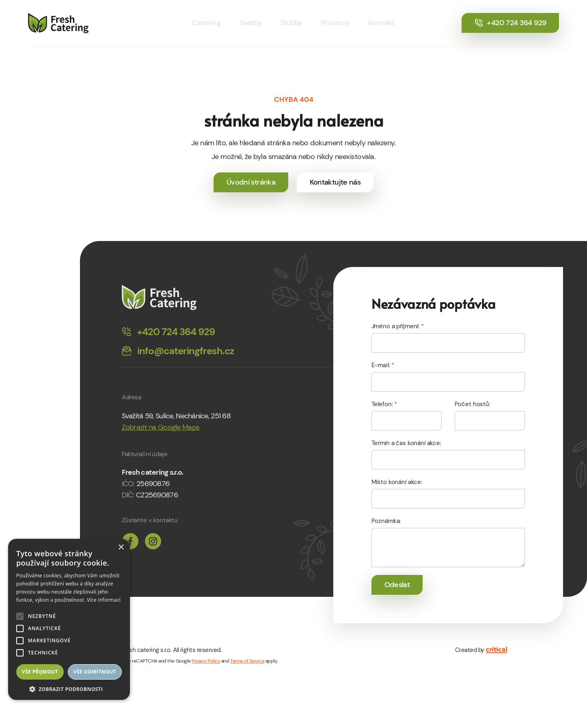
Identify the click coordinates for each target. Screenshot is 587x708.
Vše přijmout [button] (40, 671)
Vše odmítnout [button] (94, 671)
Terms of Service (247, 661)
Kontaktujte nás (335, 182)
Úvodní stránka (251, 182)
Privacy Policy (206, 661)
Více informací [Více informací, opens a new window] (104, 599)
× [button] (121, 547)
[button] (69, 688)
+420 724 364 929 (510, 23)
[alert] (69, 619)
